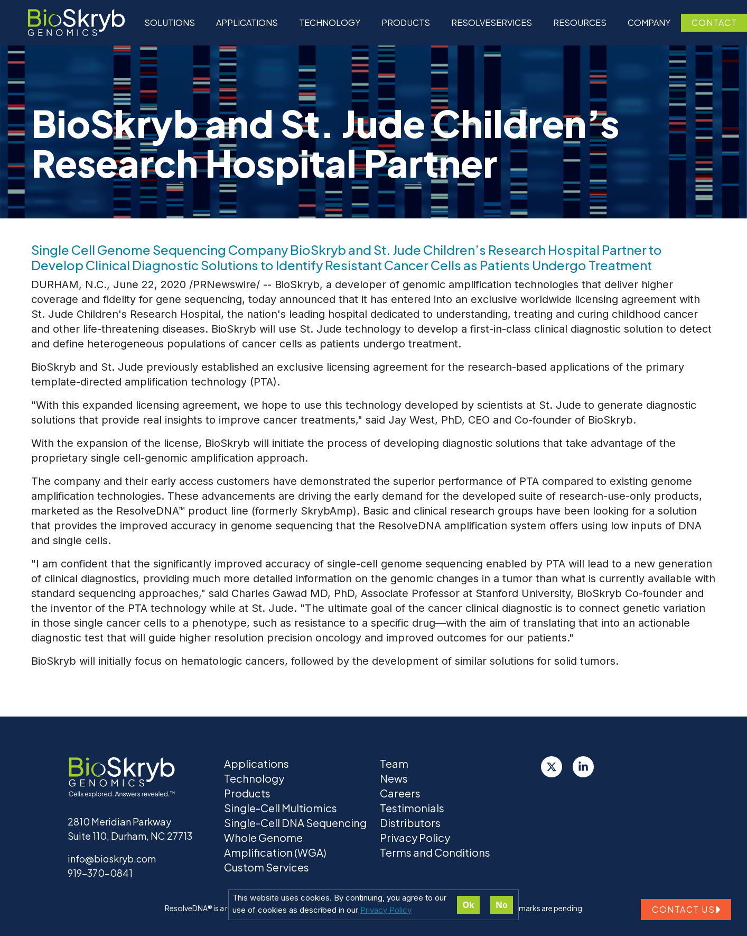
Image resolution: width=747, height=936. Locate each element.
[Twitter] (551, 766)
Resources (579, 22)
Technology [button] (329, 22)
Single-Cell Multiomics (280, 807)
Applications (247, 22)
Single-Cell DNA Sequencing (295, 822)
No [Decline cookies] (502, 905)
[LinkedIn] (583, 766)
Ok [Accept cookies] (468, 905)
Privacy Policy (386, 910)
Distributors (410, 822)
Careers (400, 793)
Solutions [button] (169, 22)
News (394, 778)
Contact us (686, 909)
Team (394, 763)
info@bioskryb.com (112, 858)
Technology (254, 778)
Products (247, 793)
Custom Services (266, 867)
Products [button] (405, 22)
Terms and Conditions (435, 852)
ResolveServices (491, 22)
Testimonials (412, 807)
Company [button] (649, 22)
